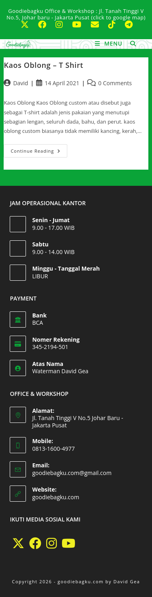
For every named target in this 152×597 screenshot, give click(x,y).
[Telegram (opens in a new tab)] (128, 25)
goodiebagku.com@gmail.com (71, 473)
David (20, 83)
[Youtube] (68, 543)
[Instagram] (51, 543)
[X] (18, 543)
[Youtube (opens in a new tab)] (80, 25)
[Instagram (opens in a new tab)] (62, 25)
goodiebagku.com (55, 497)
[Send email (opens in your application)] (98, 25)
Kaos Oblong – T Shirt (43, 65)
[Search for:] (130, 43)
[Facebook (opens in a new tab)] (45, 25)
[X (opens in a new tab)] (28, 25)
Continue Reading (39, 149)
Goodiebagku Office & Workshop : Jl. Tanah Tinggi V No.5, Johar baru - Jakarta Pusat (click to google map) (76, 14)
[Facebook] (35, 543)
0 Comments (115, 83)
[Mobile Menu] (109, 43)
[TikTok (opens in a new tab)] (115, 25)
